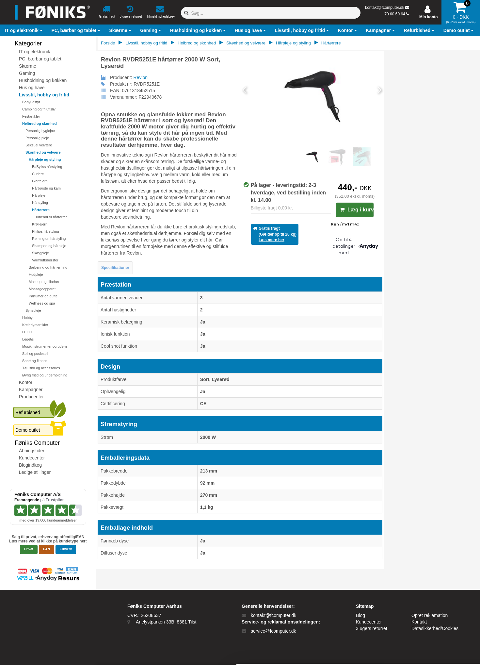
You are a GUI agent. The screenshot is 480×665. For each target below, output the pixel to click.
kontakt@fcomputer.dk (384, 7)
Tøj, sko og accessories (41, 368)
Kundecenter (32, 457)
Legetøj (28, 339)
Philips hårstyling (45, 231)
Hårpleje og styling (45, 159)
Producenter (31, 396)
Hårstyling (40, 203)
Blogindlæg (30, 465)
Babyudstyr (31, 102)
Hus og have (32, 87)
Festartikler (31, 116)
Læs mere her (271, 240)
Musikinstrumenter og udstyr (44, 346)
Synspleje (33, 310)
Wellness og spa (42, 303)
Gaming (27, 73)
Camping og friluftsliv (39, 109)
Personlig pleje (37, 138)
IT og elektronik (34, 51)
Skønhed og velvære (43, 152)
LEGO (27, 332)
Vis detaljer (269, 654)
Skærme (27, 66)
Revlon (141, 77)
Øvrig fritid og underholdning (44, 375)
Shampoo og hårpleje (49, 246)
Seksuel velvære (38, 145)
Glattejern (40, 181)
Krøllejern (39, 224)
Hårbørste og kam (46, 188)
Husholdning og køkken (43, 80)
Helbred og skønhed (39, 123)
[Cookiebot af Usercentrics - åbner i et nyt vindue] (42, 654)
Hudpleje (36, 274)
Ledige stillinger (35, 472)
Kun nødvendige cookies (426, 629)
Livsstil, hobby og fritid (44, 94)
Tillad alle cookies (425, 612)
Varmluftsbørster (45, 260)
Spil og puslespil (35, 354)
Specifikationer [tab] (115, 267)
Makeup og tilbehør (44, 282)
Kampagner (30, 389)
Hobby (27, 318)
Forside (108, 43)
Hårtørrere (41, 210)
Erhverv (66, 549)
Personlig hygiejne (40, 131)
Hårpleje (38, 195)
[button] (24, 30)
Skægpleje (40, 253)
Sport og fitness (34, 361)
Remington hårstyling (49, 239)
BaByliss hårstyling (47, 167)
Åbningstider (31, 450)
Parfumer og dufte (43, 296)
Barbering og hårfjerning (48, 267)
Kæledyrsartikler (35, 325)
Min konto (428, 17)
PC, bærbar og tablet (40, 58)
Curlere (38, 174)
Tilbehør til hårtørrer (51, 217)
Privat (28, 549)
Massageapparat (42, 289)
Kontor (25, 382)
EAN (46, 549)
